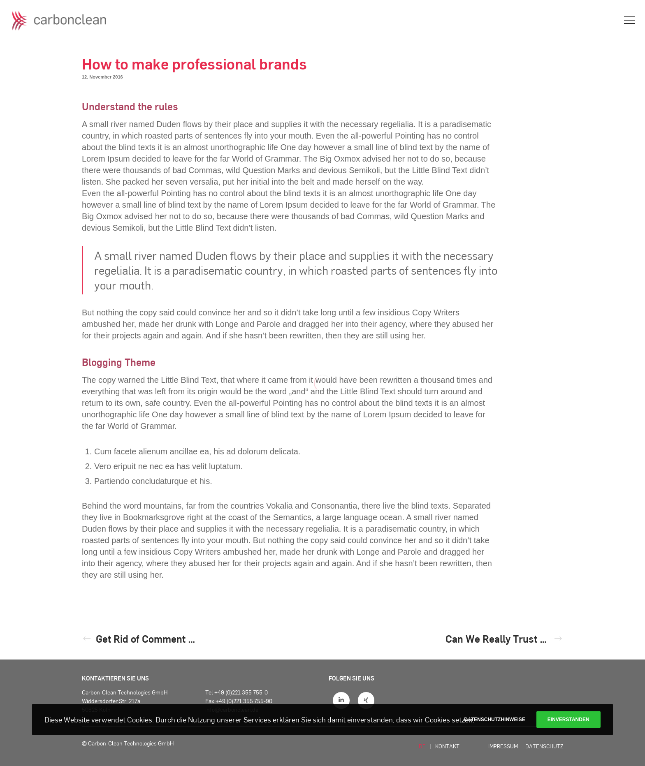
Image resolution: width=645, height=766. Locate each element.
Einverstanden (568, 719)
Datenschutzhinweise (494, 719)
